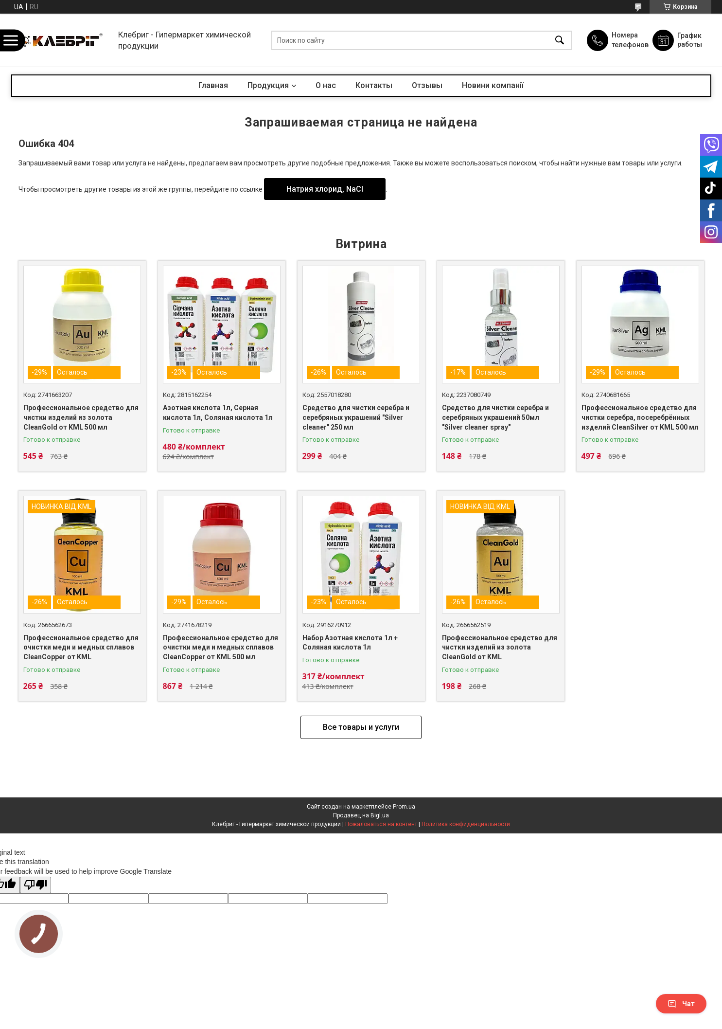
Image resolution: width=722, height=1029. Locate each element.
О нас (326, 85)
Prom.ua (404, 806)
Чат (681, 1003)
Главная (213, 85)
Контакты (373, 85)
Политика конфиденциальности (466, 824)
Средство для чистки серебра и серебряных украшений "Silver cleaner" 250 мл (355, 417)
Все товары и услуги (361, 727)
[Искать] (559, 40)
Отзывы (427, 85)
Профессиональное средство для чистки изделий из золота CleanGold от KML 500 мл (81, 417)
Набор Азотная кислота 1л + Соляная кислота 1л (350, 642)
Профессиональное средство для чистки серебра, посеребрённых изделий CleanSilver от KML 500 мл (640, 417)
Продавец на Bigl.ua (361, 815)
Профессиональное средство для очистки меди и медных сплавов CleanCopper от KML (81, 647)
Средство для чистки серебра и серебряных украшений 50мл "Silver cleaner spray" (495, 417)
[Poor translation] (35, 885)
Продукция (268, 85)
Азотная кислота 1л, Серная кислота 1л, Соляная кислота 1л (218, 412)
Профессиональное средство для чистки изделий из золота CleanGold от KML (499, 647)
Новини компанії (493, 85)
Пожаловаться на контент (381, 824)
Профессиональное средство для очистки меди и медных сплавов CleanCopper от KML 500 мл (220, 647)
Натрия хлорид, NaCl (324, 189)
